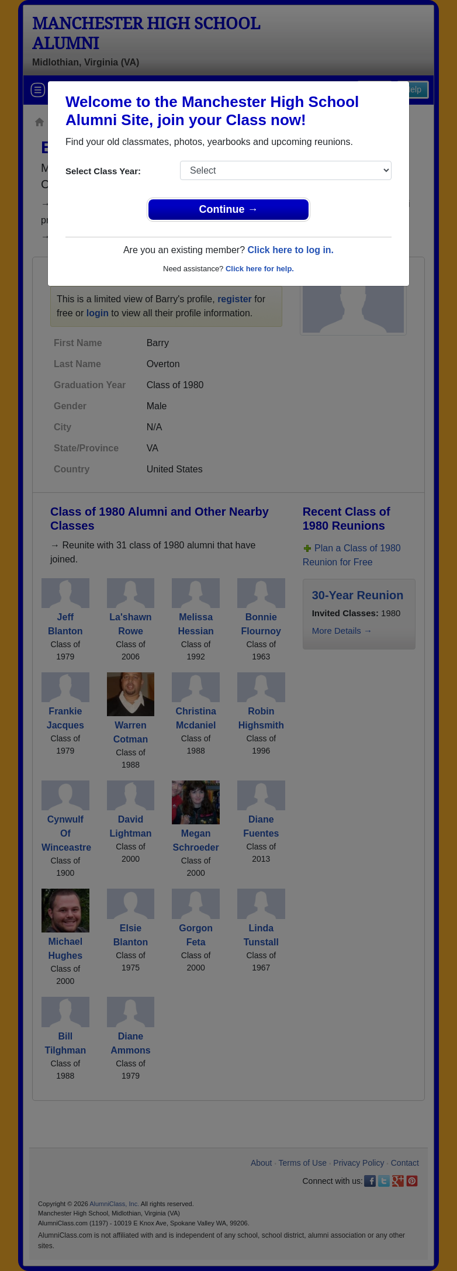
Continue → (228, 209)
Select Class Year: (103, 171)
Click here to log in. (290, 250)
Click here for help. (260, 268)
